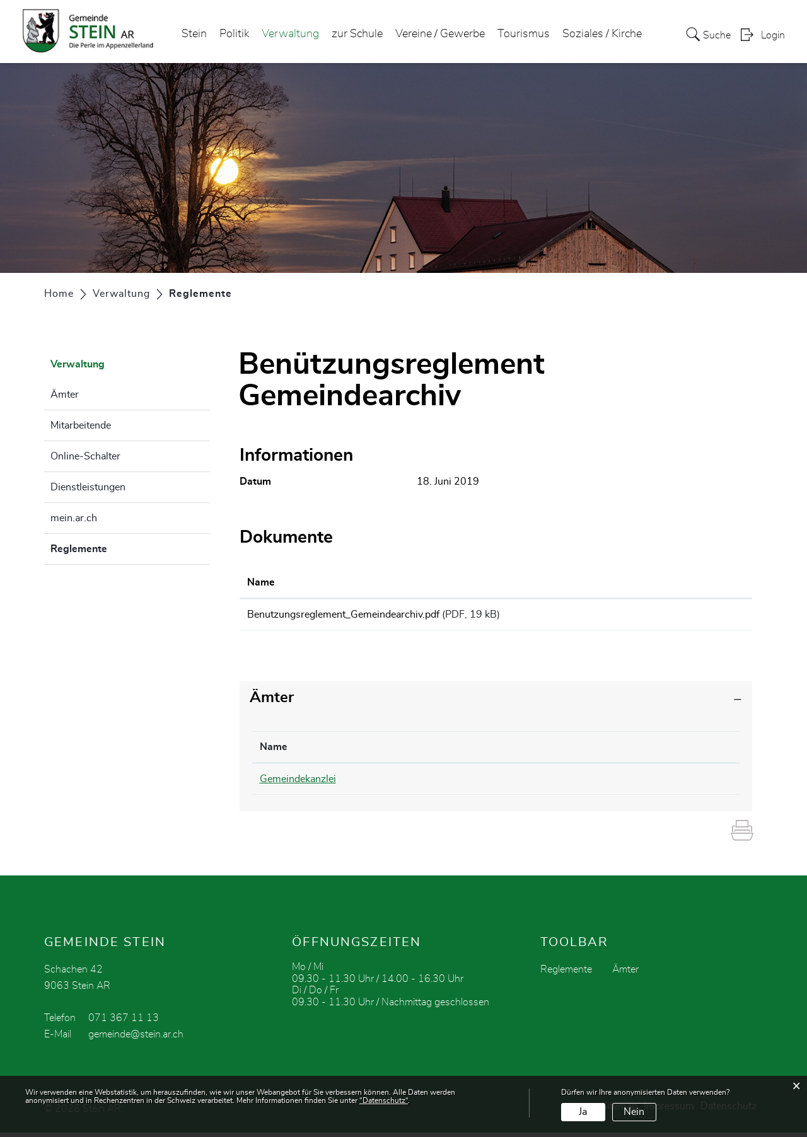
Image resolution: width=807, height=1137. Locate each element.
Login (773, 35)
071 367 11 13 (123, 1022)
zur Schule (357, 34)
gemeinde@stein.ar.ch (135, 1039)
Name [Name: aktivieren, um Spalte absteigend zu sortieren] (273, 751)
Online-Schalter (85, 456)
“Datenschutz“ (383, 1100)
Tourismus (523, 34)
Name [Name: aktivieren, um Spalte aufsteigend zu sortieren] (261, 582)
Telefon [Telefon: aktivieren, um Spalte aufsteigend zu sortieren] (416, 751)
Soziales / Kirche (602, 34)
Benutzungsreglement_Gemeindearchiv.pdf (343, 614)
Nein (634, 1112)
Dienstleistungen (87, 487)
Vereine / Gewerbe (440, 34)
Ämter (64, 395)
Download (701, 616)
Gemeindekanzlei (298, 783)
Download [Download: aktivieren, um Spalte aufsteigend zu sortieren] (681, 582)
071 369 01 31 (434, 783)
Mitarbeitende (80, 425)
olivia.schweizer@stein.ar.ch (593, 783)
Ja (583, 1112)
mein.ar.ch (73, 518)
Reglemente (110, 547)
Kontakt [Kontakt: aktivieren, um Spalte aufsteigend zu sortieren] (548, 751)
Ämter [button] (272, 702)
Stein (194, 34)
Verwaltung (290, 34)
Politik (234, 34)
